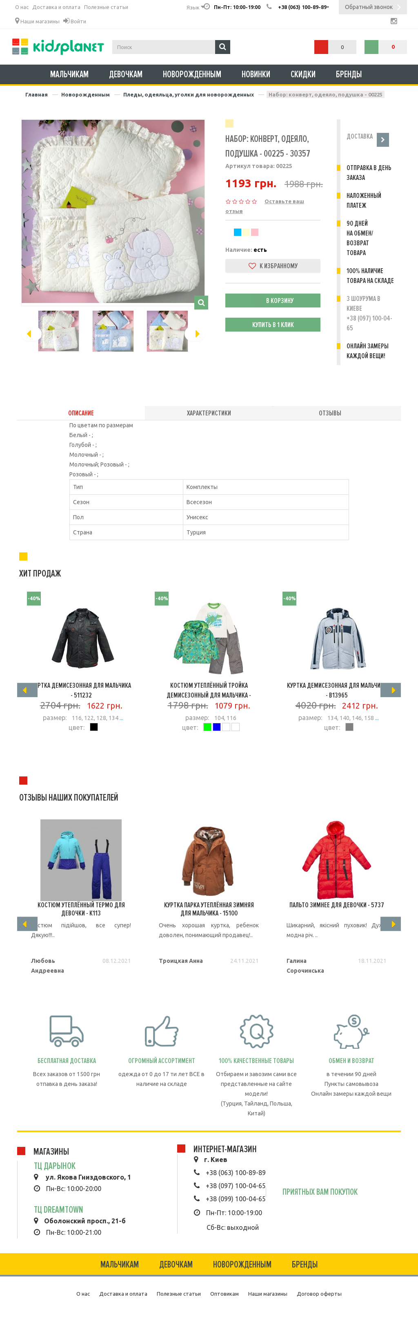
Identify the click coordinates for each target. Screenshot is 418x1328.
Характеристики (209, 412)
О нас (22, 7)
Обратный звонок (373, 8)
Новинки (256, 74)
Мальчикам (69, 74)
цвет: (76, 727)
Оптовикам (224, 1294)
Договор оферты (319, 1294)
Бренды (349, 74)
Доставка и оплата (56, 7)
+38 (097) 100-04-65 (236, 1185)
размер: (55, 717)
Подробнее (81, 750)
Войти (74, 21)
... (120, 718)
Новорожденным (192, 74)
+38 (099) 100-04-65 (236, 1198)
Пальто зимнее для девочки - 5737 (336, 904)
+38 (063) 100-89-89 (236, 1172)
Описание (81, 412)
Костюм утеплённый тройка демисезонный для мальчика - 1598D (209, 695)
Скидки (303, 74)
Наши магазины (37, 21)
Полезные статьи (106, 7)
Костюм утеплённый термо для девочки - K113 (81, 908)
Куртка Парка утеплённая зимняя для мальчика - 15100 (209, 908)
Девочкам (125, 74)
